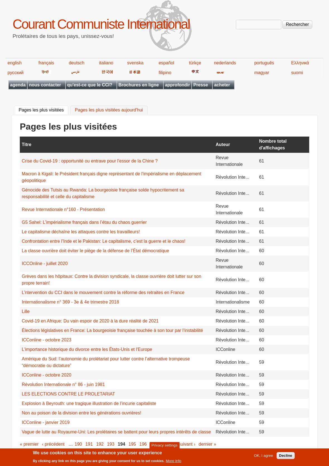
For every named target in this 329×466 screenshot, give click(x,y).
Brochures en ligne (138, 84)
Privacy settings (164, 446)
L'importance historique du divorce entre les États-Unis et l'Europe (87, 349)
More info (174, 461)
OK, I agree (263, 456)
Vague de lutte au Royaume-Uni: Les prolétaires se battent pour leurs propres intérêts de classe (116, 431)
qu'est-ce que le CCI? (89, 84)
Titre (26, 144)
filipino (165, 72)
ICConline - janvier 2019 (46, 422)
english (15, 62)
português (264, 62)
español (166, 62)
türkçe (195, 62)
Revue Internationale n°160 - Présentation (63, 209)
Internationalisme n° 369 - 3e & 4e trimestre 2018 (70, 302)
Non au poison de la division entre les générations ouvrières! (81, 413)
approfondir (177, 84)
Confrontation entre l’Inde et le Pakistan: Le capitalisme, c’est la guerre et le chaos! (103, 241)
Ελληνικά (300, 62)
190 (78, 444)
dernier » (207, 444)
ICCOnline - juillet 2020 (45, 263)
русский (15, 72)
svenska (135, 62)
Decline (285, 456)
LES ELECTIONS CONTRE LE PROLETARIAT (68, 394)
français (46, 62)
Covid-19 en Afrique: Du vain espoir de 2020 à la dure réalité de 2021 (90, 321)
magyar (261, 72)
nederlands (225, 62)
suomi (297, 72)
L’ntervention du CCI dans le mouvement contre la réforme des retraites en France (103, 292)
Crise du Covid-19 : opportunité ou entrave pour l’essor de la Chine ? (90, 161)
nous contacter (45, 84)
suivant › (186, 444)
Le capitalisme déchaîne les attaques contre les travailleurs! (81, 231)
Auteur (223, 144)
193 (111, 444)
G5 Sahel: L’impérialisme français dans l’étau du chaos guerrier (84, 222)
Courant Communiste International (101, 24)
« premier (29, 444)
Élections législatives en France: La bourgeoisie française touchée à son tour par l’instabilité (112, 330)
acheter (222, 84)
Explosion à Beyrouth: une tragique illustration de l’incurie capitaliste (89, 403)
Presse (200, 84)
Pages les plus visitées (44, 109)
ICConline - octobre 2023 (46, 340)
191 (89, 444)
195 (132, 444)
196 (143, 444)
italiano (106, 62)
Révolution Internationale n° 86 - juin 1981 (63, 384)
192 (100, 444)
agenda (18, 84)
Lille (26, 311)
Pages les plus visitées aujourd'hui (109, 110)
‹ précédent (53, 444)
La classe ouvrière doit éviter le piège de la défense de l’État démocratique (95, 250)
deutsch (76, 62)
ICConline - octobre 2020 (46, 375)
